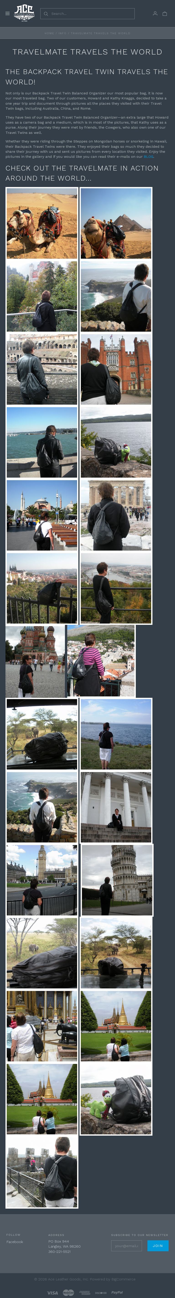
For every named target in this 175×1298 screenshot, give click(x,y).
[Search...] (87, 13)
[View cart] (165, 13)
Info (63, 33)
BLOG (148, 156)
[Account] (155, 13)
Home (49, 33)
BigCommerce (123, 1279)
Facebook (14, 1242)
